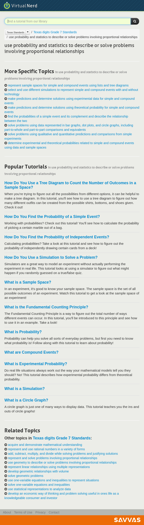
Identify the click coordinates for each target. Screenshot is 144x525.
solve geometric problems (25, 476)
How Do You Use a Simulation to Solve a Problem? (50, 257)
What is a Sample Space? (27, 282)
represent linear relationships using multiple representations (49, 467)
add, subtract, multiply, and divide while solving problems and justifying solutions (63, 453)
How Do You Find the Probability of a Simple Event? (52, 216)
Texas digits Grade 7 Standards (55, 32)
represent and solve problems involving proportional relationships (52, 458)
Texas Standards (15, 32)
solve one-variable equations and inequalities (39, 484)
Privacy (40, 512)
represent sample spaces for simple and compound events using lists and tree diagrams (68, 85)
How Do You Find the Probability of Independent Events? (56, 237)
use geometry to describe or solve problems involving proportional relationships (62, 462)
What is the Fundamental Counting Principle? (46, 307)
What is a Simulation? (24, 388)
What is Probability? (23, 332)
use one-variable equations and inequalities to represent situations (53, 480)
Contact (54, 512)
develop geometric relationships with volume (38, 471)
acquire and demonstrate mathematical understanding (45, 445)
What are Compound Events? (31, 352)
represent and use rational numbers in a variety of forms (46, 449)
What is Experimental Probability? (35, 364)
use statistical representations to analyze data (39, 489)
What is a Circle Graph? (26, 400)
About (7, 512)
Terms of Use (23, 512)
